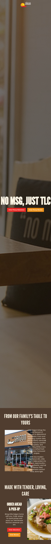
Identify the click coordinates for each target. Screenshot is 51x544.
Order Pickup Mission (35, 210)
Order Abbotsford (14, 530)
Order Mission (14, 534)
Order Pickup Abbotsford (16, 210)
